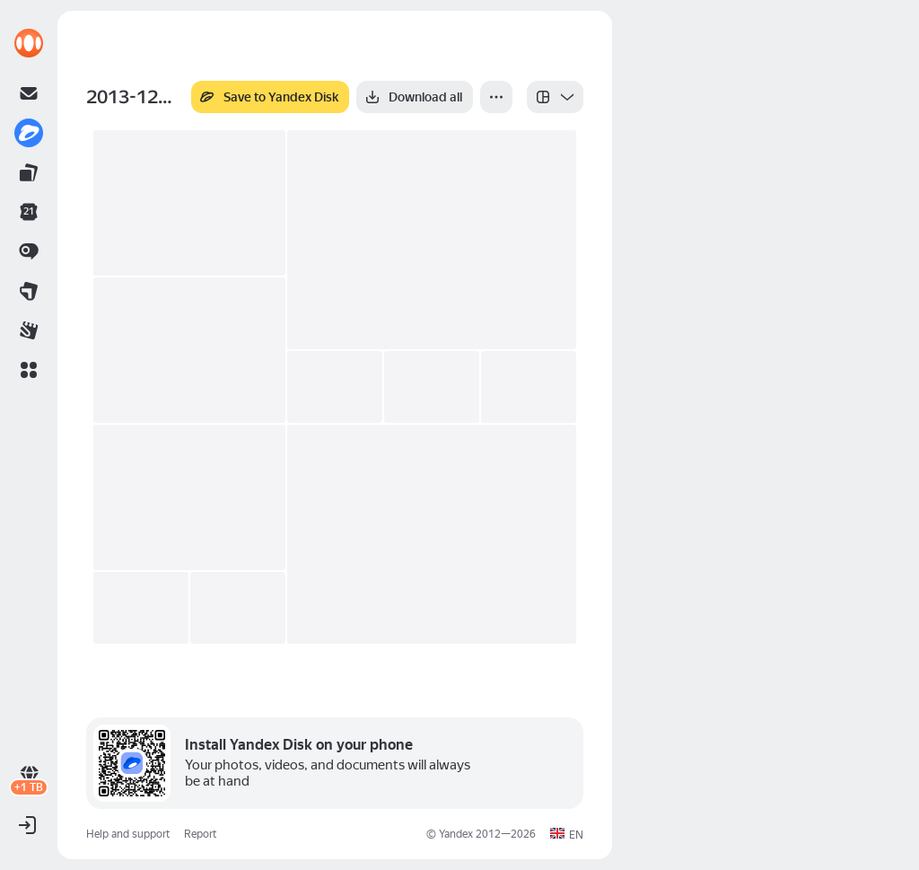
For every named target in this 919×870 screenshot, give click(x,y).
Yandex (456, 834)
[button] (28, 370)
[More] (496, 97)
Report (200, 834)
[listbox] (555, 97)
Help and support (128, 834)
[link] (28, 43)
